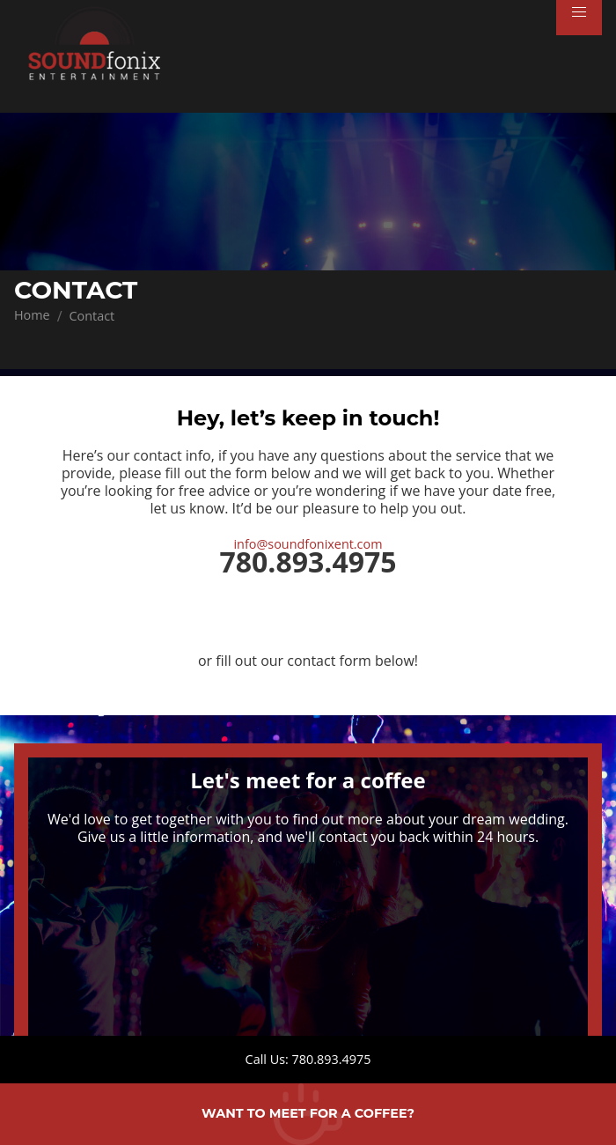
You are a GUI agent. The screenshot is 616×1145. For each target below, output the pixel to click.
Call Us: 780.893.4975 (308, 1059)
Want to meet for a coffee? (308, 1113)
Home (32, 315)
